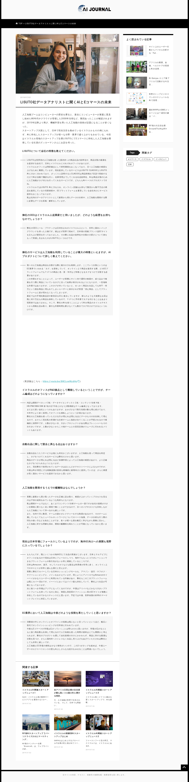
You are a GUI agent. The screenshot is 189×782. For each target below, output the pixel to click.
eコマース (132, 159)
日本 (130, 164)
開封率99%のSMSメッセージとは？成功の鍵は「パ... (159, 113)
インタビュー (161, 159)
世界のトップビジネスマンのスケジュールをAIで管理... (159, 97)
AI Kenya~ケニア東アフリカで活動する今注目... (159, 81)
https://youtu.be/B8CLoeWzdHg (61, 381)
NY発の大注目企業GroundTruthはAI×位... (158, 129)
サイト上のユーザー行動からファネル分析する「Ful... (159, 50)
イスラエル (146, 159)
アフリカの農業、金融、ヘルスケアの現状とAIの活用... (159, 65)
